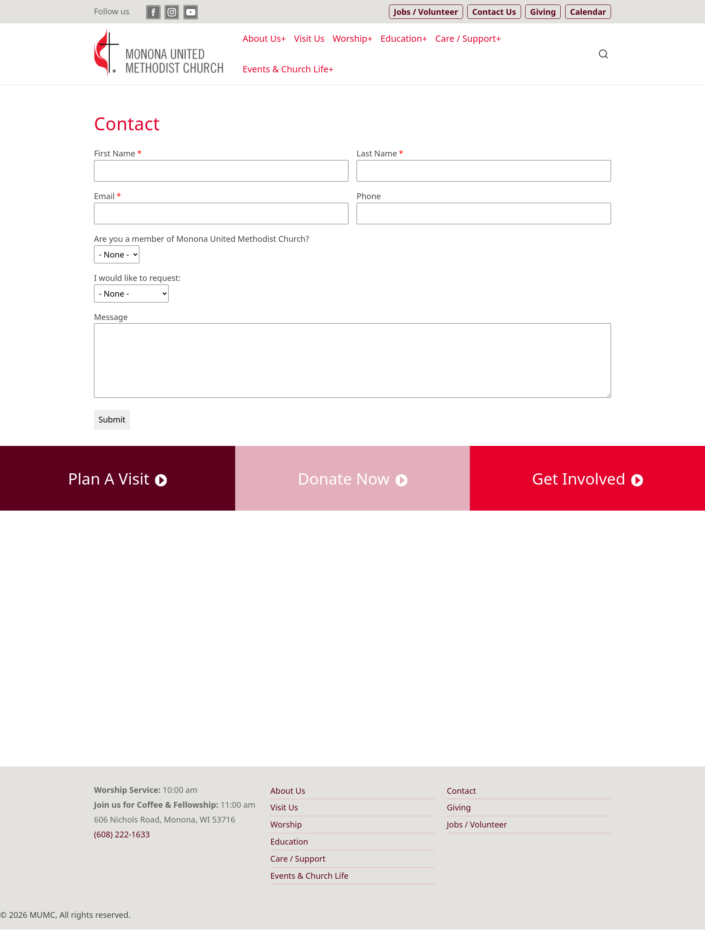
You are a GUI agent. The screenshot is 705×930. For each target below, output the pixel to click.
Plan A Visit (117, 478)
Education (401, 38)
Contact (461, 790)
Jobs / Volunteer (477, 824)
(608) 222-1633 (122, 834)
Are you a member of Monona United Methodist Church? (201, 238)
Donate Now (352, 478)
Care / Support (465, 38)
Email (104, 196)
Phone (369, 196)
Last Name (377, 153)
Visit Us (309, 38)
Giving (459, 807)
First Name (114, 153)
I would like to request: (137, 277)
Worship (350, 38)
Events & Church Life (286, 69)
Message (111, 316)
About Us (262, 38)
